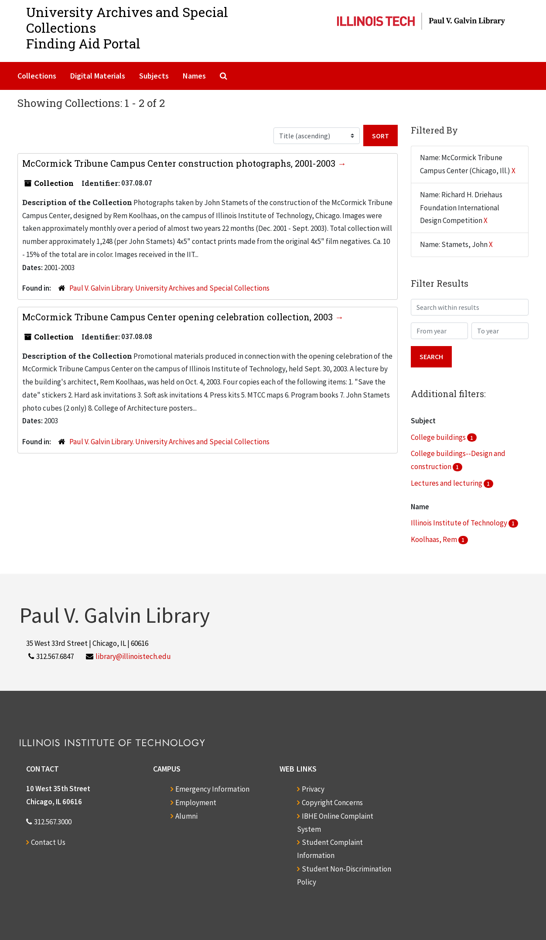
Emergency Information (212, 789)
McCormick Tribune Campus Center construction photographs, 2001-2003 (180, 163)
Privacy (313, 789)
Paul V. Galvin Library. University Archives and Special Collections (169, 288)
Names (194, 76)
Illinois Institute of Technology (459, 523)
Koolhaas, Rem (434, 539)
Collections (36, 76)
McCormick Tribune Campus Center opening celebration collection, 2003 (178, 316)
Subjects (154, 76)
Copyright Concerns (332, 802)
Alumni (186, 816)
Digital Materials (97, 76)
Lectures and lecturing (447, 483)
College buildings (439, 437)
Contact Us (48, 842)
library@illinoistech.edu (133, 656)
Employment (195, 802)
